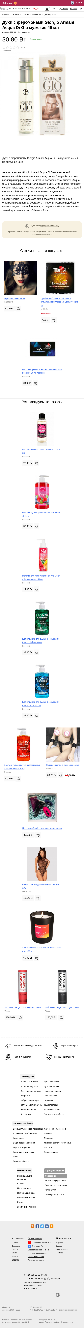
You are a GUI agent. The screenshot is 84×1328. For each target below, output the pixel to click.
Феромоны (36, 14)
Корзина (59, 1242)
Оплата (73, 8)
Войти (76, 3)
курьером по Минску (49, 226)
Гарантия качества (36, 1257)
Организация (35, 1238)
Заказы (59, 1246)
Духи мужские (50, 14)
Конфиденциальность (37, 1253)
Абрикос (5, 14)
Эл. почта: (35, 1282)
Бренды (15, 1260)
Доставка (64, 8)
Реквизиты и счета (35, 1260)
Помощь (59, 1253)
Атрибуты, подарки (21, 14)
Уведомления (62, 1249)
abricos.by (6, 1307)
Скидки (35, 8)
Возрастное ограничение (38, 1250)
